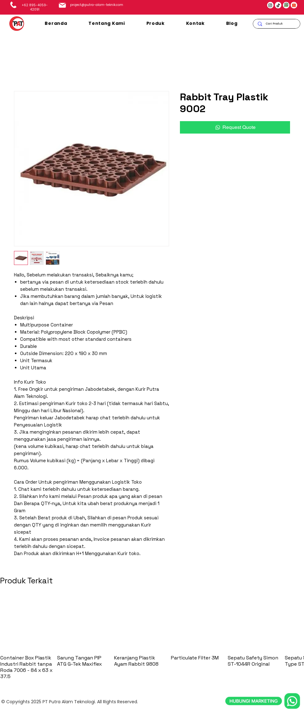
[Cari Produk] (276, 23)
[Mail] (62, 5)
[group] (152, 638)
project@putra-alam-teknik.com (96, 4)
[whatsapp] (262, 672)
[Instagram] (270, 5)
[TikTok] (278, 5)
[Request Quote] (235, 127)
